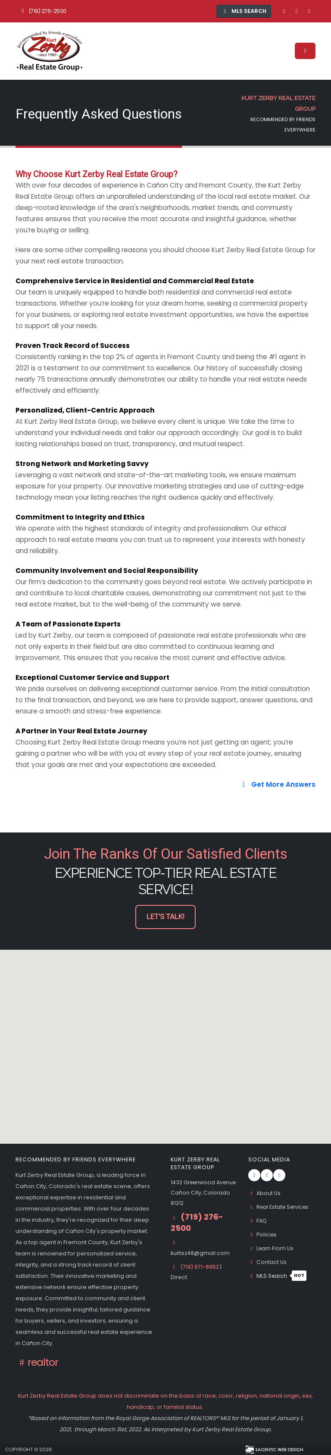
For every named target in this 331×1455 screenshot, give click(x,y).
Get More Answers (277, 784)
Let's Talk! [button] (165, 916)
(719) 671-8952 (201, 1277)
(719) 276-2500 (42, 11)
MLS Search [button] (244, 11)
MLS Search (278, 1276)
